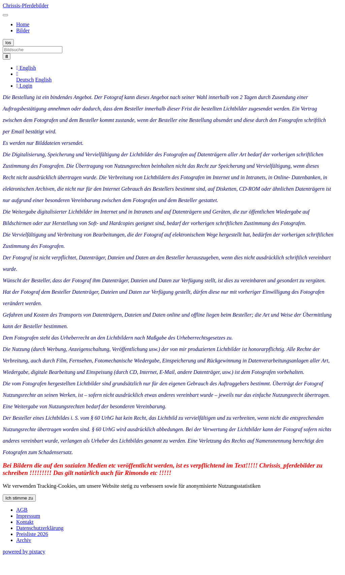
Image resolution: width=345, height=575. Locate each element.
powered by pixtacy (24, 551)
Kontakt (25, 522)
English (43, 80)
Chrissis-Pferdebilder (26, 5)
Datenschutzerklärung (39, 528)
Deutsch (25, 80)
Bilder (23, 30)
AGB (22, 510)
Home (22, 24)
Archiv (23, 540)
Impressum (28, 516)
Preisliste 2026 (32, 534)
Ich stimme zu (19, 498)
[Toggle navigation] (5, 15)
